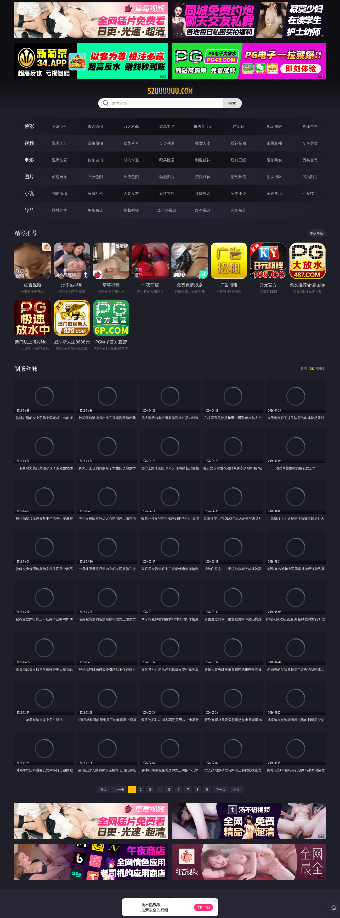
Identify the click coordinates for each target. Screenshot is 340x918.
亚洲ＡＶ (59, 143)
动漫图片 (167, 176)
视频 (29, 143)
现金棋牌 (274, 126)
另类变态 (310, 160)
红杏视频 (202, 210)
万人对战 (131, 126)
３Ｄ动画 (167, 143)
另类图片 (310, 176)
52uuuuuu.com (170, 91)
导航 (29, 210)
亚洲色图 (95, 176)
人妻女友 (131, 193)
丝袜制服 (238, 143)
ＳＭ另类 (310, 143)
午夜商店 (95, 210)
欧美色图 (131, 176)
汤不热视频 (166, 210)
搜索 (232, 103)
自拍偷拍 (95, 143)
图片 (29, 176)
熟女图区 (274, 176)
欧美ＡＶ (131, 143)
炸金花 (238, 126)
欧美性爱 (167, 160)
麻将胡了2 (202, 126)
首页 (103, 789)
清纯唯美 (238, 176)
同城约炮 (59, 210)
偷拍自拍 (95, 160)
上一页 (119, 789)
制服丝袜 (202, 160)
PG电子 (59, 126)
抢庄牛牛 (310, 126)
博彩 (29, 126)
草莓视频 (131, 210)
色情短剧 (238, 210)
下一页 (221, 789)
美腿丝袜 (202, 176)
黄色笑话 (274, 193)
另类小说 (238, 193)
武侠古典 (167, 193)
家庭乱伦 (95, 193)
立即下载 (203, 907)
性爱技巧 (310, 193)
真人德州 (95, 126)
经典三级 (238, 160)
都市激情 (59, 193)
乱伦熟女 (274, 160)
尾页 (236, 789)
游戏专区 (167, 126)
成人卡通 (131, 160)
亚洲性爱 (59, 160)
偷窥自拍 (59, 176)
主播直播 (274, 143)
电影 (29, 160)
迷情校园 (202, 193)
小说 (29, 193)
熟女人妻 (202, 143)
